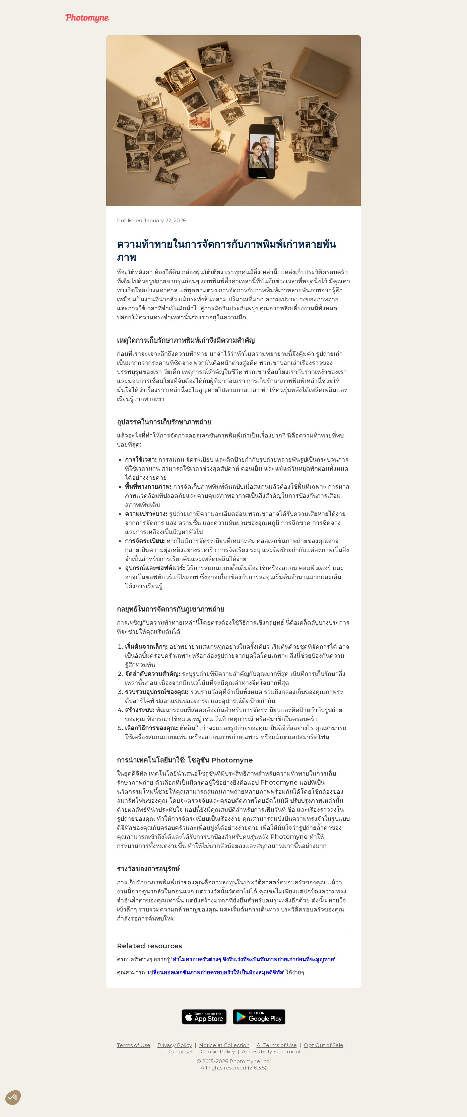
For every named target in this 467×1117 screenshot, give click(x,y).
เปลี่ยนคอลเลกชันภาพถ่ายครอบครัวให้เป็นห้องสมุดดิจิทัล (215, 972)
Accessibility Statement (271, 1051)
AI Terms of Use (277, 1045)
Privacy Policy (174, 1045)
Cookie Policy (218, 1051)
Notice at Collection (224, 1045)
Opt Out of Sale (323, 1045)
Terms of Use (133, 1045)
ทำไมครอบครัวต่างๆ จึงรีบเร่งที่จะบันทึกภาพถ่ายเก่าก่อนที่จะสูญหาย (253, 959)
